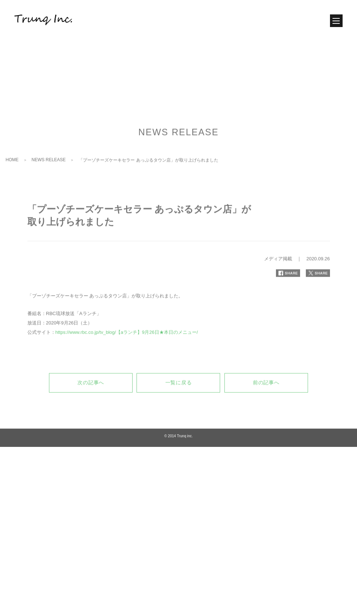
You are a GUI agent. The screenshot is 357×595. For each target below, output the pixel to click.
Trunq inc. (185, 473)
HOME (12, 196)
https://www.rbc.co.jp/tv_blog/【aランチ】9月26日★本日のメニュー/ (126, 369)
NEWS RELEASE (49, 196)
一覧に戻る (178, 419)
